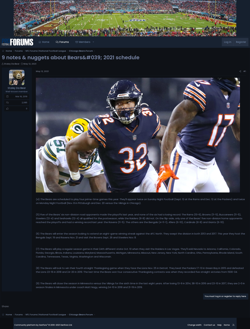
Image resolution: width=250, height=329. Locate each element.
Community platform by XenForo (43, 322)
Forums (77, 42)
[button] (106, 42)
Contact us (209, 321)
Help (219, 321)
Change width (195, 321)
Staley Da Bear (26, 64)
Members (98, 42)
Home (59, 42)
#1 (230, 72)
